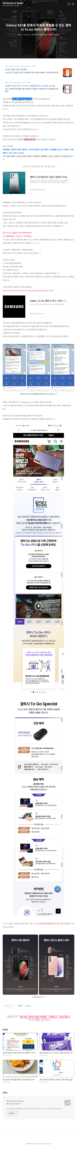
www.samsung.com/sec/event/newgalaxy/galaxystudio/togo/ (28, 290)
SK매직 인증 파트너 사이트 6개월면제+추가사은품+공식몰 (30, 85)
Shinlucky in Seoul (13, 2)
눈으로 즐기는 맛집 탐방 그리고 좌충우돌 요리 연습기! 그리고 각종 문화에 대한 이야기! (34, 1108)
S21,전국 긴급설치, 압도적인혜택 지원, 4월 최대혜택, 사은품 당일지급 (31, 72)
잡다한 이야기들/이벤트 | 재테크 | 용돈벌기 (45, 1016)
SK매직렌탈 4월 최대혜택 (16, 69)
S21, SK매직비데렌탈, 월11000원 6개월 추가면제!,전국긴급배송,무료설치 (31, 90)
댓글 (5, 1092)
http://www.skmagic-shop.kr (15, 82)
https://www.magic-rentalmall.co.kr (18, 66)
